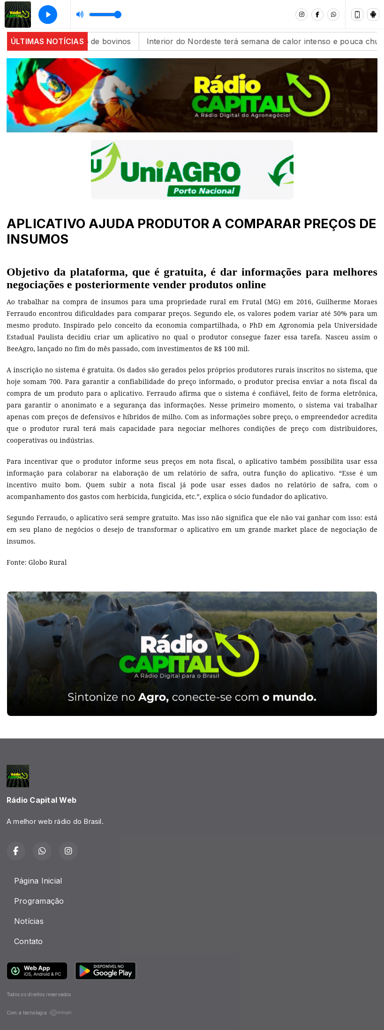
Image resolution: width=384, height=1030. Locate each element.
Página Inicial (38, 880)
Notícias (29, 921)
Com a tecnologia (39, 1012)
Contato (28, 941)
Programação (39, 901)
